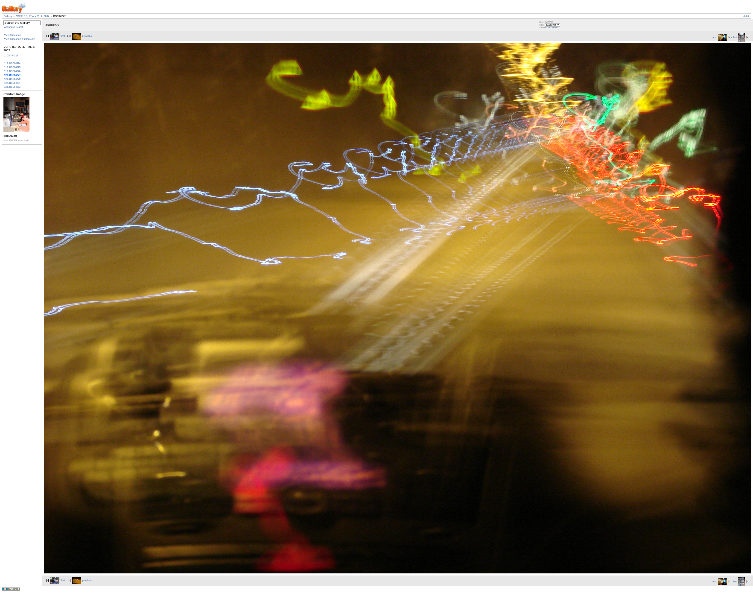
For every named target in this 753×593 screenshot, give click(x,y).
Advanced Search (13, 27)
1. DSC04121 (11, 55)
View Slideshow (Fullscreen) (19, 39)
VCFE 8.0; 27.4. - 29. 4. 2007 (32, 16)
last (739, 37)
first (57, 36)
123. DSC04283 (12, 87)
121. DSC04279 (12, 79)
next (719, 37)
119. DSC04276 (12, 71)
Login (746, 16)
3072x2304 (553, 27)
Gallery (8, 16)
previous (82, 36)
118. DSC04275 (12, 67)
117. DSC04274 (12, 63)
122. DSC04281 (12, 83)
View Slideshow (12, 35)
